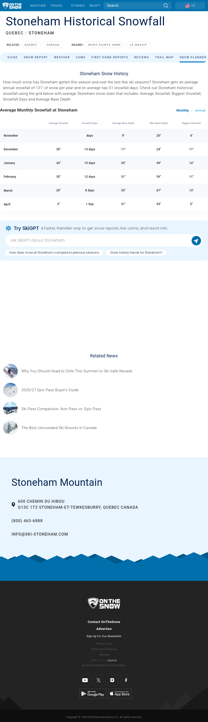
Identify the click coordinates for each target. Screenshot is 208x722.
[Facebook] (126, 680)
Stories (77, 5)
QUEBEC (15, 33)
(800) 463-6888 (27, 520)
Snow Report (36, 57)
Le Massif (138, 45)
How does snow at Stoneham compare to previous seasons (54, 252)
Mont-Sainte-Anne (104, 45)
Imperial (112, 660)
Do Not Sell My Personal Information (104, 665)
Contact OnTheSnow (104, 622)
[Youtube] (85, 680)
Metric (102, 660)
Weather (38, 5)
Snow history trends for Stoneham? (136, 252)
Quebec (31, 45)
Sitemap (104, 654)
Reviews (141, 57)
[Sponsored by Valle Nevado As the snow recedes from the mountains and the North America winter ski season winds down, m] (77, 371)
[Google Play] (92, 693)
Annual (200, 110)
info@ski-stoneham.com (39, 534)
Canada (53, 45)
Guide (12, 57)
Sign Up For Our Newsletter (104, 636)
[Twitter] (98, 680)
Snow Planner (193, 57)
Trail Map (164, 57)
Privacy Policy (104, 643)
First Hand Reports (109, 57)
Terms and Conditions (104, 649)
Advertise (104, 629)
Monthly (182, 110)
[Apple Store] (120, 693)
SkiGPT (94, 5)
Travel (57, 5)
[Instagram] (112, 680)
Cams (81, 57)
